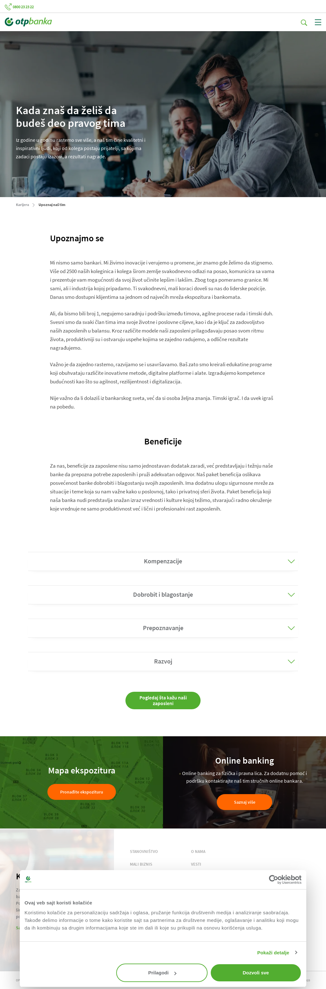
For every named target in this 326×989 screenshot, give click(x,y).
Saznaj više (244, 802)
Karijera (22, 204)
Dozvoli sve (256, 972)
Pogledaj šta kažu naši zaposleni (163, 700)
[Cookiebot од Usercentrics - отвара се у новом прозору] (273, 879)
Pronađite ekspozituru (81, 792)
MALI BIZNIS (141, 864)
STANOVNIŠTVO (144, 851)
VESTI (196, 864)
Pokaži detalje (273, 952)
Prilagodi (162, 972)
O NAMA (198, 851)
